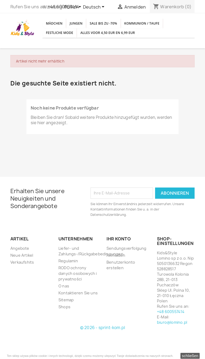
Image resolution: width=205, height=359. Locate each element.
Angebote (19, 272)
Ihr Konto (119, 263)
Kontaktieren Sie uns (78, 317)
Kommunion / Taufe (69, 40)
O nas (63, 310)
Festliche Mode (119, 40)
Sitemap (66, 324)
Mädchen (58, 26)
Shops (64, 331)
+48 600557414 (171, 335)
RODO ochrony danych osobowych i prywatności (77, 298)
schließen (190, 356)
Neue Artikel (21, 279)
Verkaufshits (22, 286)
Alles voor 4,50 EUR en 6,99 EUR (81, 54)
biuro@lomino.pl (172, 346)
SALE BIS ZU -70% (123, 26)
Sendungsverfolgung (127, 272)
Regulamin (68, 285)
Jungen (87, 26)
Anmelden (116, 279)
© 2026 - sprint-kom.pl (102, 352)
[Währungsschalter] (73, 7)
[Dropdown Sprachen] (94, 7)
